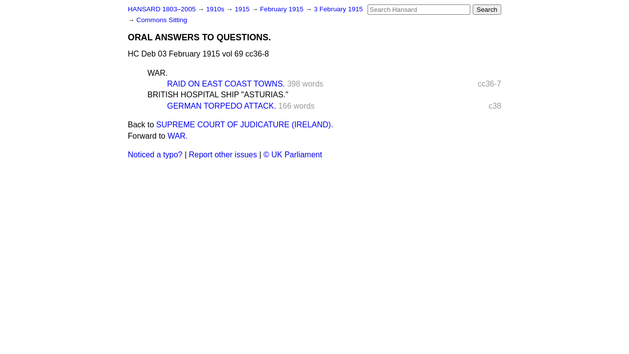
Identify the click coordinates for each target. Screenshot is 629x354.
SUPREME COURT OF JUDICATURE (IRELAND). (244, 124)
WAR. (157, 73)
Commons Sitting (161, 20)
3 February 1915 (338, 9)
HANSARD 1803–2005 (162, 9)
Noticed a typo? (155, 154)
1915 (243, 9)
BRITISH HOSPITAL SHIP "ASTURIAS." (217, 94)
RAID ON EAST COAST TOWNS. (226, 84)
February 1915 (282, 9)
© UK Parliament (292, 154)
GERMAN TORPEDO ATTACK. (221, 106)
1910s (216, 9)
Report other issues (223, 154)
